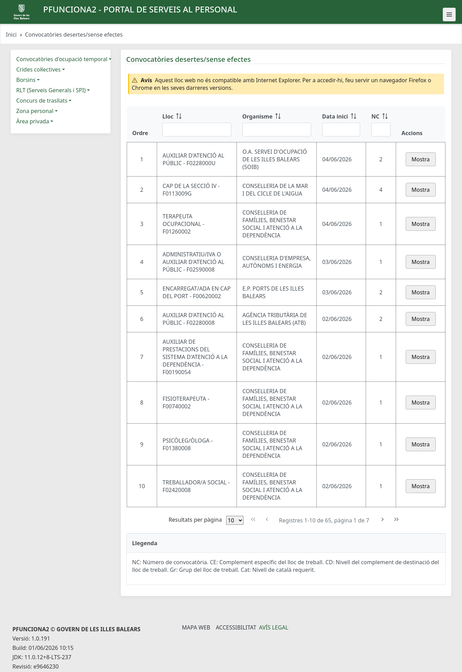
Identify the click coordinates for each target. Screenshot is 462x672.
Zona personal (35, 111)
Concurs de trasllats (41, 100)
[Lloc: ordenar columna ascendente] (197, 124)
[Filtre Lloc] (196, 129)
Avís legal (273, 627)
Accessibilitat (236, 627)
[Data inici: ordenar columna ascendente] (341, 124)
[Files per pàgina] (234, 520)
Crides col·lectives (38, 69)
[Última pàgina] (396, 519)
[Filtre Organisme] (276, 129)
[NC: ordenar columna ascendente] (381, 124)
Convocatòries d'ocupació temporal (61, 59)
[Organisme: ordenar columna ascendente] (277, 124)
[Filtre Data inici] (341, 129)
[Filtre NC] (380, 129)
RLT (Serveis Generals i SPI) (51, 90)
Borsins (26, 80)
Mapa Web (196, 627)
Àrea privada (32, 121)
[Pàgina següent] (382, 519)
